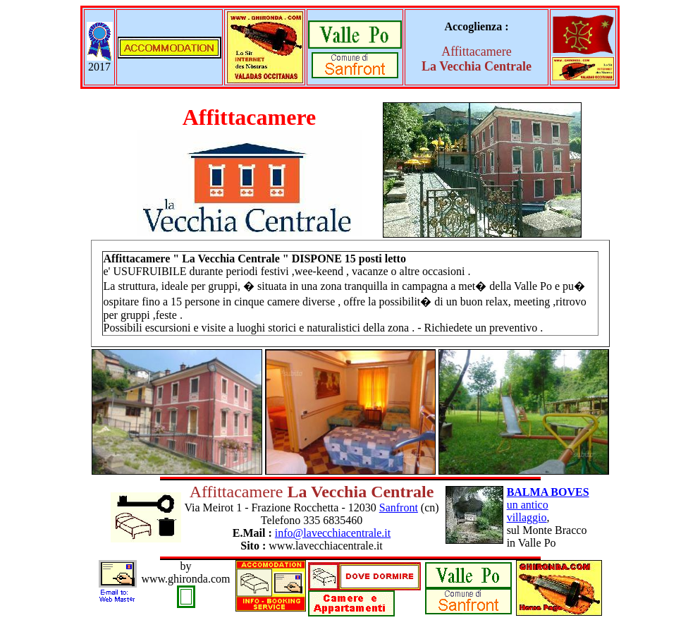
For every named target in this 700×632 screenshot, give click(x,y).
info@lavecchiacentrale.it (333, 533)
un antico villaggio (548, 504)
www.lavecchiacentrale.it (326, 546)
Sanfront (398, 508)
